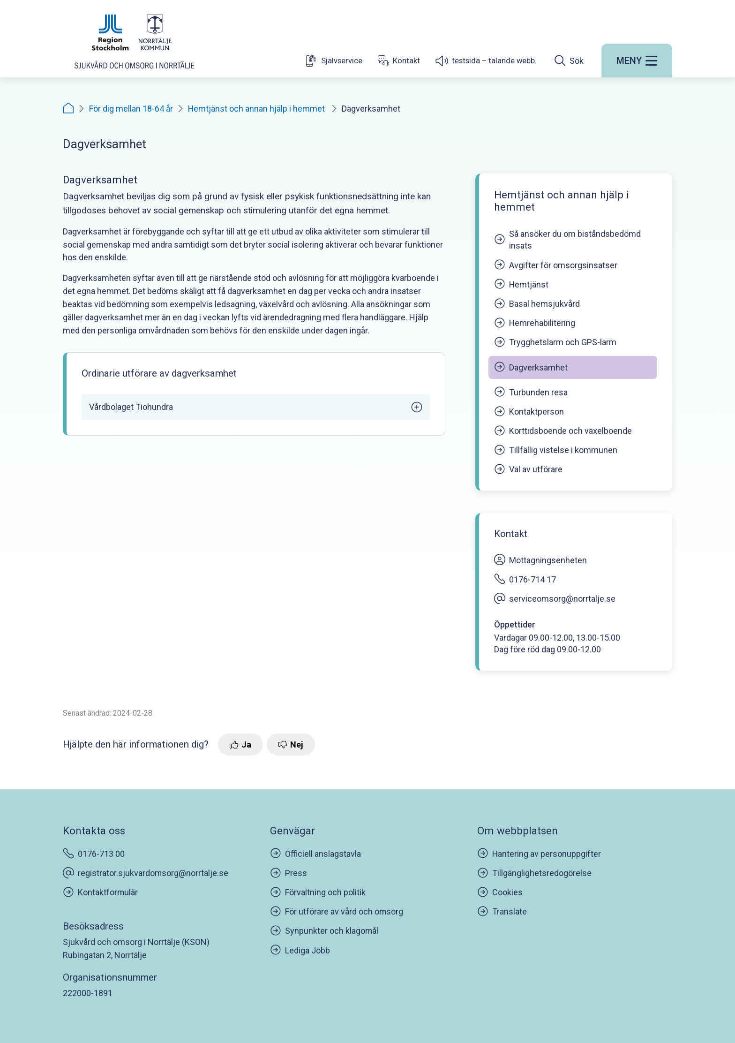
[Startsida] (134, 44)
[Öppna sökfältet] (569, 63)
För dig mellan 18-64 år (131, 108)
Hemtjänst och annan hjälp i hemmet (257, 108)
